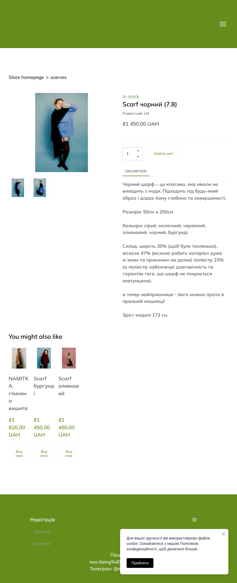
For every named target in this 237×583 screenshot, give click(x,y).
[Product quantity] (131, 154)
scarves (58, 77)
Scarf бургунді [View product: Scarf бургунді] (44, 386)
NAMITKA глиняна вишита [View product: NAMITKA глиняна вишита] (18, 393)
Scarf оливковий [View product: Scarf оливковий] (68, 386)
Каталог (42, 543)
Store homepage (26, 77)
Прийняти (140, 563)
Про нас (42, 531)
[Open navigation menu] (223, 24)
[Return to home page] (48, 24)
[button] (138, 150)
